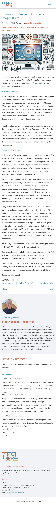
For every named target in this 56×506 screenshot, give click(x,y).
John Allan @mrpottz (33, 23)
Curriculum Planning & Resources (14, 27)
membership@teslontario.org (15, 492)
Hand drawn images (10, 429)
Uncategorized (26, 30)
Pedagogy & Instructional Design (39, 27)
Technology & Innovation (11, 30)
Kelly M (5, 378)
